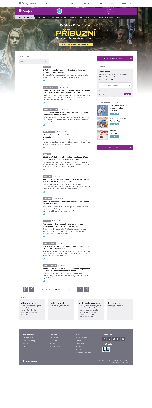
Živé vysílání (54, 351)
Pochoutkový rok (57, 316)
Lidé (80, 17)
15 (42, 289)
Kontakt (79, 362)
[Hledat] (130, 3)
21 (63, 289)
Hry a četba (98, 17)
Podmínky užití (117, 373)
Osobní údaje (106, 373)
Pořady (51, 17)
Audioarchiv (110, 11)
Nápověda (79, 354)
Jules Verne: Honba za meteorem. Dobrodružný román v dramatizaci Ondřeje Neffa (65, 114)
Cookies (97, 373)
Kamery (108, 13)
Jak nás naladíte (82, 351)
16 (46, 289)
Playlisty (72, 17)
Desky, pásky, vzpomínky (89, 316)
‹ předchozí (31, 289)
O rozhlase (98, 3)
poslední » (86, 289)
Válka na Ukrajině (29, 351)
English (126, 373)
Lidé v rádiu (80, 356)
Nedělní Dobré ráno (116, 316)
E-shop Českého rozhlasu (109, 121)
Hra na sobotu (105, 90)
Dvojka (127, 112)
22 (66, 289)
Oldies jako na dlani (29, 316)
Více (119, 17)
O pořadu (102, 67)
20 (59, 289)
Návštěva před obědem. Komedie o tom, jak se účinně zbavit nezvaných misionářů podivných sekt (65, 158)
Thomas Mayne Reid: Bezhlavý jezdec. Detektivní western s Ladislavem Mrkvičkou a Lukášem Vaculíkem (67, 91)
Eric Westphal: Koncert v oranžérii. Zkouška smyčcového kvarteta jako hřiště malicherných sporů (66, 270)
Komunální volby (29, 354)
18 (52, 289)
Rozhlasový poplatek (83, 365)
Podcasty (53, 356)
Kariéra (78, 359)
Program (60, 3)
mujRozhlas (73, 3)
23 (69, 289)
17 (49, 289)
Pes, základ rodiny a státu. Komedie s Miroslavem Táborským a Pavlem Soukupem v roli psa (64, 225)
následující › (80, 289)
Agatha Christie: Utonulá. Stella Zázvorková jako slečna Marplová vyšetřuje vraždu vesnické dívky (66, 180)
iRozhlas (48, 3)
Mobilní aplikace (55, 359)
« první (25, 289)
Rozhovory (109, 17)
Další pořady (25, 297)
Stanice (86, 3)
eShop (25, 359)
